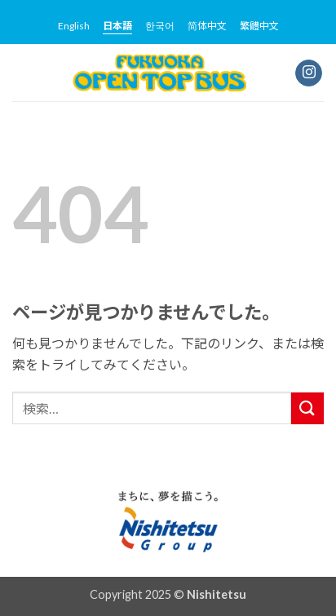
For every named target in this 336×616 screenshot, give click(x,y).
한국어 (160, 26)
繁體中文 (259, 26)
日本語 (117, 26)
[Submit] (307, 408)
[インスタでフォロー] (308, 73)
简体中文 (207, 26)
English (74, 26)
